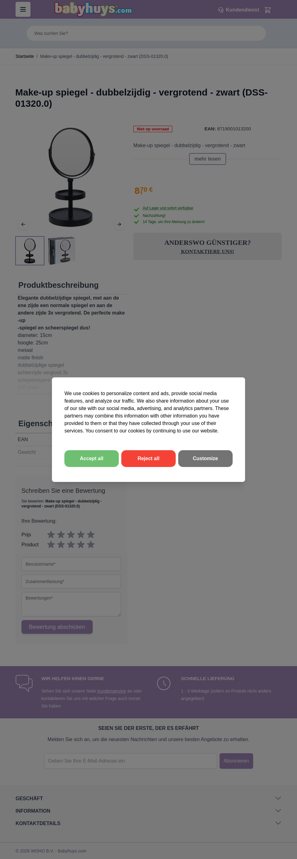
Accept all (92, 458)
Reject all (148, 458)
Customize (205, 458)
